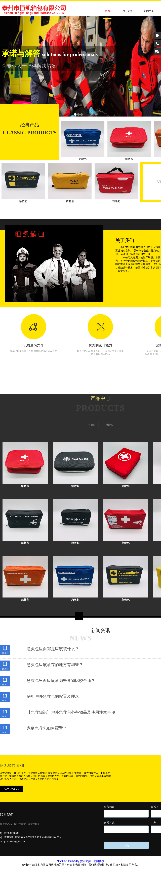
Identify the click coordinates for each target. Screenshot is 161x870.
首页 (107, 11)
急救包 (109, 424)
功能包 (91, 424)
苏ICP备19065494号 (68, 861)
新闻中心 (149, 11)
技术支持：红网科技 (92, 861)
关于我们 (128, 11)
